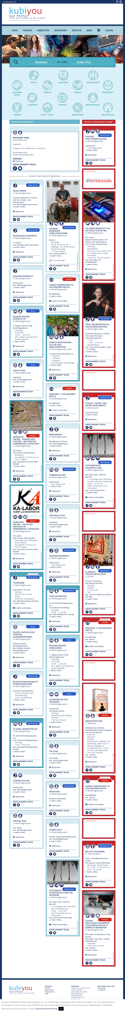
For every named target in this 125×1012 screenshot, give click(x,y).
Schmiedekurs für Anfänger (58, 701)
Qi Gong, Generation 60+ (25, 729)
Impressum (49, 991)
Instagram (102, 991)
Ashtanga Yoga (57, 516)
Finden (27, 30)
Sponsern (60, 30)
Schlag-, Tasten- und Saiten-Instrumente (96, 405)
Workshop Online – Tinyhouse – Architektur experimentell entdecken (26, 526)
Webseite (19, 162)
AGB (46, 994)
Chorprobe (18, 583)
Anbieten (43, 30)
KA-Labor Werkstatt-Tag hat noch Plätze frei (97, 230)
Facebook (101, 989)
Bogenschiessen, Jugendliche (21, 318)
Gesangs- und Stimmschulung (96, 138)
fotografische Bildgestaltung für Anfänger (61, 893)
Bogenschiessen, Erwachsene (57, 647)
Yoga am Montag (58, 596)
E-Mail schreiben (23, 608)
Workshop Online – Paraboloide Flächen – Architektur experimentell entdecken (26, 441)
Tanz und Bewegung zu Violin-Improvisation (97, 326)
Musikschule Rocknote (25, 236)
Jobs (89, 30)
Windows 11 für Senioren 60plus (62, 395)
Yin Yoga (53, 752)
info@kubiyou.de (9, 2)
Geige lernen (19, 191)
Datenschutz (50, 992)
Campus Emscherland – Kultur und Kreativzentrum (61, 345)
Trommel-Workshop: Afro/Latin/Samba (58, 231)
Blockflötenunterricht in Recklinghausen (25, 683)
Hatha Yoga (19, 371)
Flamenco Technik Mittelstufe (95, 573)
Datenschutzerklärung (46, 1008)
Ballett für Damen (95, 852)
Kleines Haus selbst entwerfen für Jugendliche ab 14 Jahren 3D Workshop (97, 925)
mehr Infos (19, 207)
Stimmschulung (21, 781)
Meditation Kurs (93, 721)
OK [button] (61, 1009)
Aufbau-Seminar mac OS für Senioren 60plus (61, 286)
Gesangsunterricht (23, 276)
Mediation (54, 792)
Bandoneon (55, 435)
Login (109, 30)
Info (15, 30)
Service (77, 30)
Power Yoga (55, 830)
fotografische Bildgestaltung (93, 467)
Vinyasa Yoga (20, 821)
